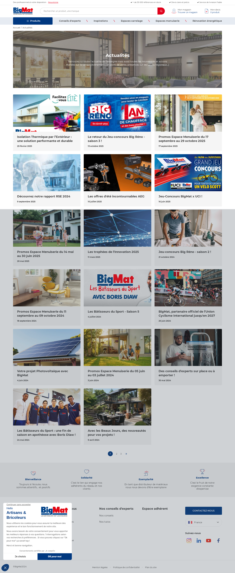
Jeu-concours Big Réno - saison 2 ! (185, 252)
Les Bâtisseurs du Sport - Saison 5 (113, 311)
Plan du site (151, 567)
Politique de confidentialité (126, 567)
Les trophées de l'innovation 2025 (113, 252)
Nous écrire (53, 2)
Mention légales (100, 567)
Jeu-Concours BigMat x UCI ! (180, 196)
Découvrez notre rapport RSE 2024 (43, 196)
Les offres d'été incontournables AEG (116, 196)
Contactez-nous (204, 510)
